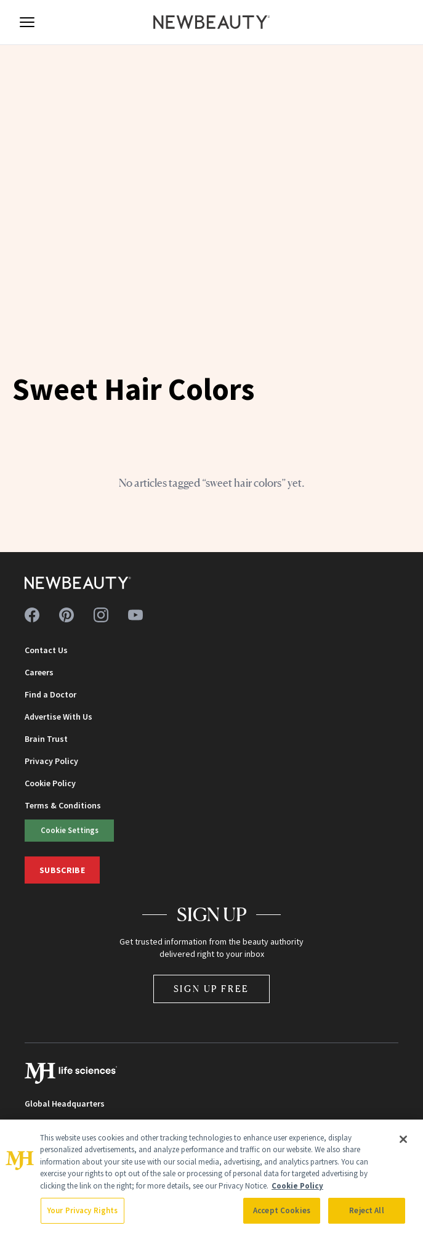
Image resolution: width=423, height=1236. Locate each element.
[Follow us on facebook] (32, 615)
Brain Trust (46, 738)
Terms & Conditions (63, 805)
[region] (211, 1178)
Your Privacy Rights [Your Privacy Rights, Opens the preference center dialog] (82, 1210)
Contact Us (46, 650)
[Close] (403, 1139)
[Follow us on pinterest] (66, 615)
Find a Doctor (50, 694)
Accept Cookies (281, 1210)
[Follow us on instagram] (101, 615)
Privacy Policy (51, 760)
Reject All (366, 1210)
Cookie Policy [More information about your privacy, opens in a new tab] (297, 1186)
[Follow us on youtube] (135, 615)
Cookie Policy (50, 783)
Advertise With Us (58, 716)
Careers (39, 672)
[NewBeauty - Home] (211, 22)
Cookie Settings (70, 830)
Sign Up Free (212, 988)
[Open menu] (27, 22)
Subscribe (62, 870)
